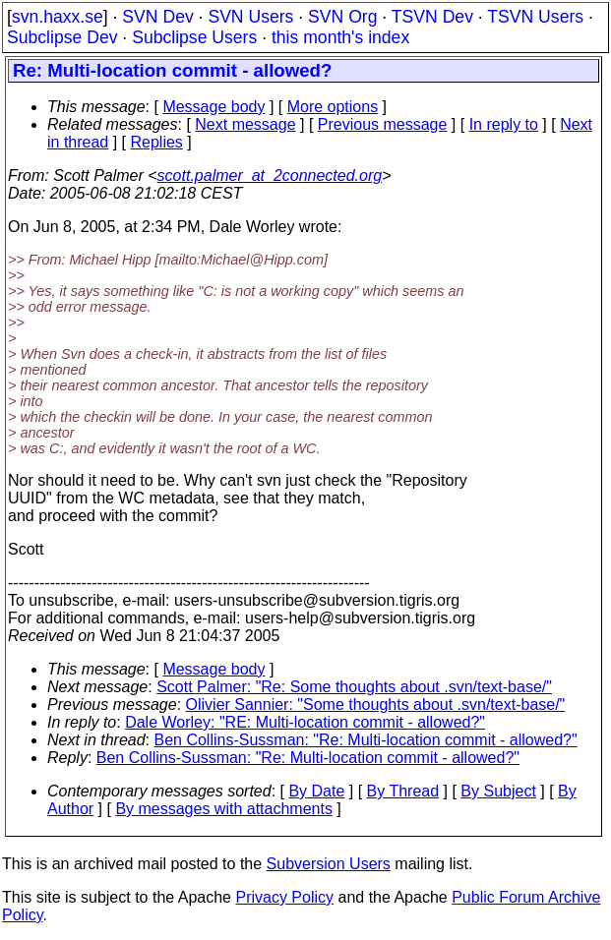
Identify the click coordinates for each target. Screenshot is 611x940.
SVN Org (342, 17)
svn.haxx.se (57, 17)
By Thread (403, 791)
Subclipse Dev (62, 37)
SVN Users (250, 17)
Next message (245, 124)
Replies (157, 142)
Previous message (383, 124)
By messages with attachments (224, 808)
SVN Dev (157, 17)
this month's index (340, 37)
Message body (213, 106)
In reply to (503, 124)
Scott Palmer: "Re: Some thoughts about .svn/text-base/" (354, 686)
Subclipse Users (194, 37)
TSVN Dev (432, 17)
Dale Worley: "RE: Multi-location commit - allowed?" (305, 722)
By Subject (497, 791)
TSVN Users (535, 17)
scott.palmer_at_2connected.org (270, 175)
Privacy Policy (284, 897)
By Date (316, 791)
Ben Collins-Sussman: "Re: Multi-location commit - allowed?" (366, 740)
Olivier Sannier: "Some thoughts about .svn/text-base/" (376, 704)
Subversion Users (329, 863)
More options (333, 106)
